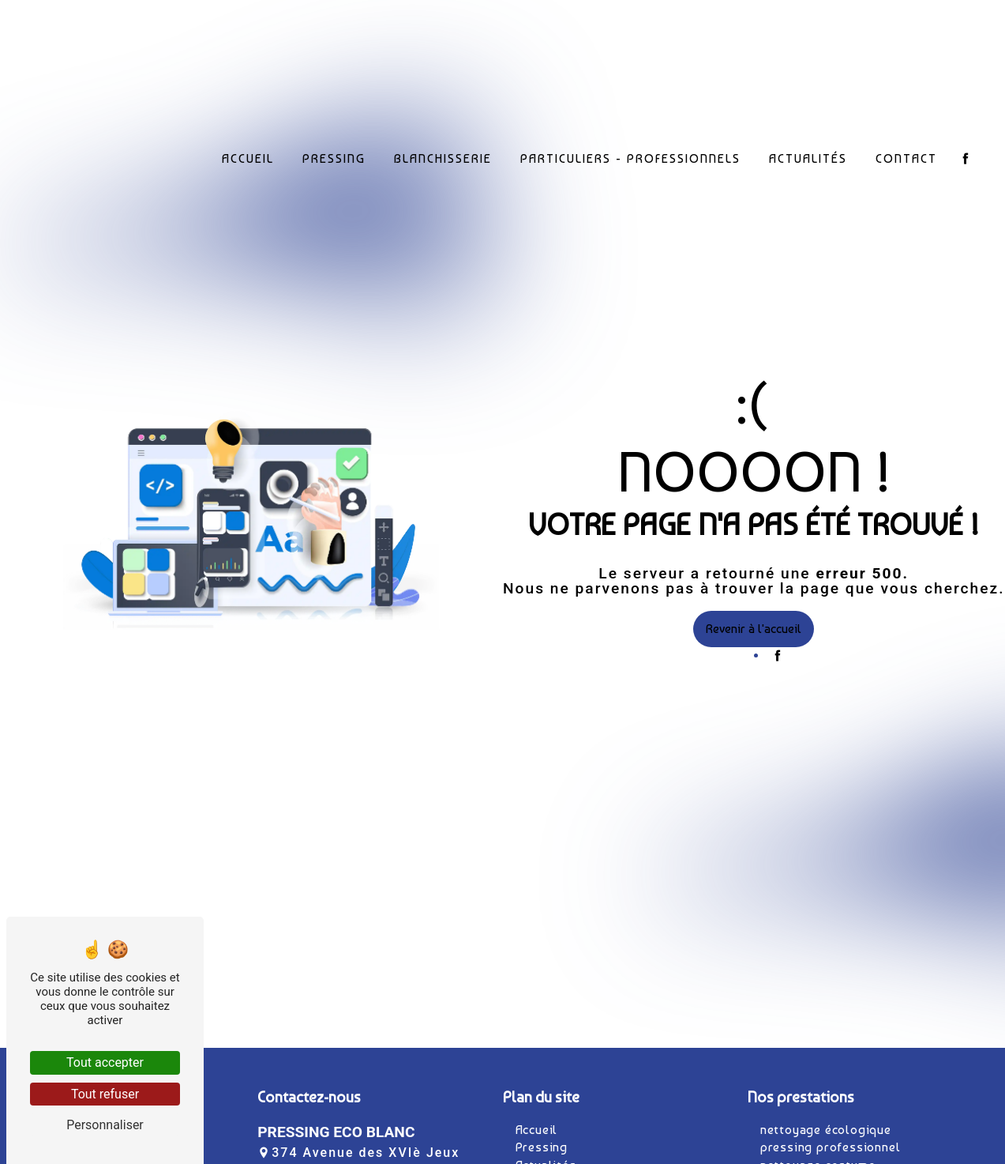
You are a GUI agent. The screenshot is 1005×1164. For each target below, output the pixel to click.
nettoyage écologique (825, 1129)
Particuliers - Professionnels (630, 156)
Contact (906, 156)
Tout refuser (105, 1094)
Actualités (808, 156)
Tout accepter (105, 1062)
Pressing (334, 156)
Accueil (248, 156)
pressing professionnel (830, 1147)
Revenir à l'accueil (753, 628)
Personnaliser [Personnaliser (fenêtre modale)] (105, 1124)
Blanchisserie (443, 156)
